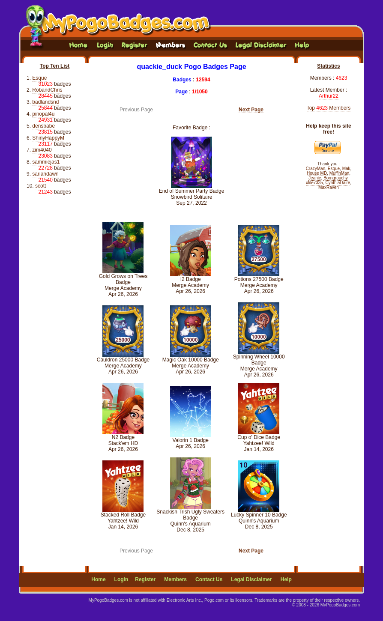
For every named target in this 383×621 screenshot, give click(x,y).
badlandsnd (45, 102)
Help (286, 579)
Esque (39, 78)
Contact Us (208, 579)
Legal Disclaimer (251, 579)
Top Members (329, 108)
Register (145, 579)
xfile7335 (314, 182)
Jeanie (314, 178)
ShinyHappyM (48, 138)
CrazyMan (316, 168)
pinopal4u (43, 114)
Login (121, 579)
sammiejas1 (46, 162)
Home (98, 579)
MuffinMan (339, 173)
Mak (346, 168)
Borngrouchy (335, 178)
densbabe (43, 126)
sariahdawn (45, 174)
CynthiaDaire (338, 182)
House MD (317, 173)
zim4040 (41, 150)
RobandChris (47, 90)
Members (175, 579)
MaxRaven (328, 187)
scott (40, 186)
